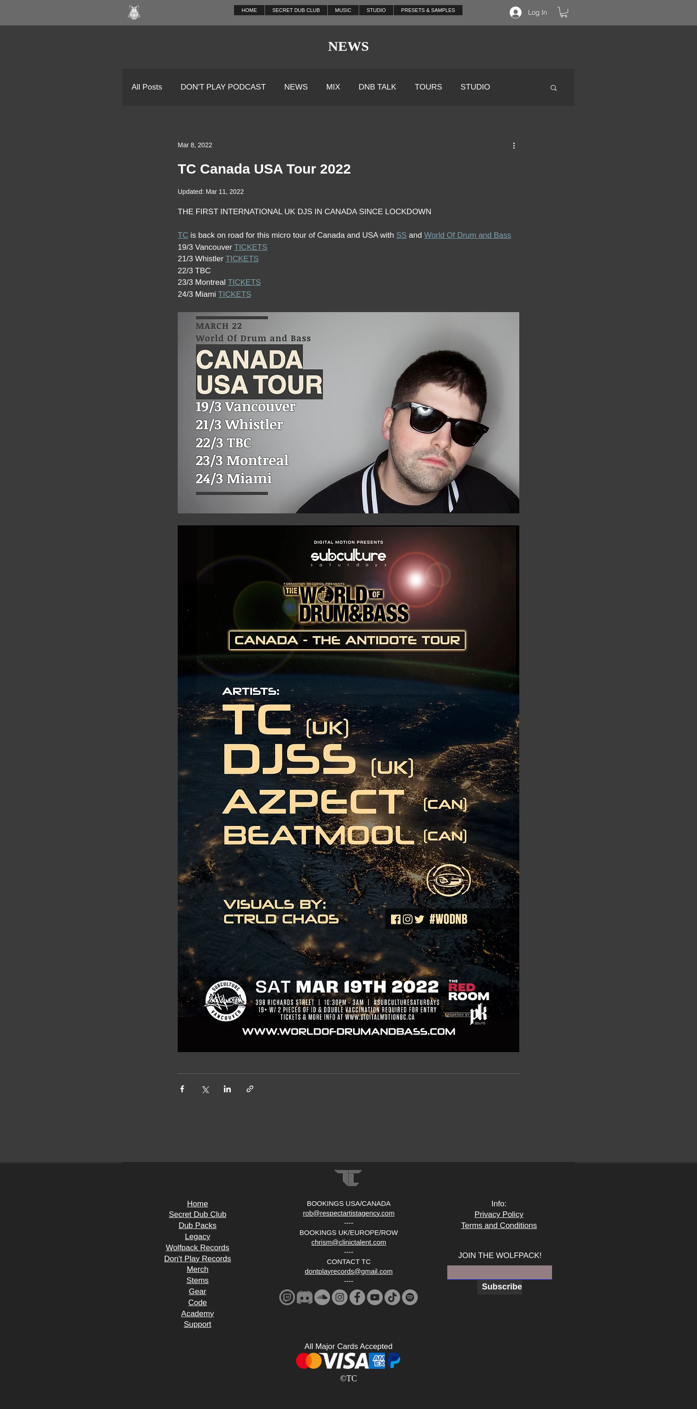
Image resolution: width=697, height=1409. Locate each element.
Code (197, 1302)
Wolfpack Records (197, 1247)
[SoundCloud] (322, 1297)
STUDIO (475, 87)
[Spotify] (410, 1297)
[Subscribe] (499, 1287)
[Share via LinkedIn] (227, 1088)
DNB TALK (378, 87)
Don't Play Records (197, 1258)
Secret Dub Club (198, 1214)
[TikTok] (392, 1297)
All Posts (147, 87)
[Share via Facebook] (182, 1088)
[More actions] (513, 145)
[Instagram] (340, 1297)
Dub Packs (197, 1225)
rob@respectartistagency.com (348, 1213)
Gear (197, 1291)
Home (197, 1203)
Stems (197, 1280)
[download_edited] (287, 1297)
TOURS (428, 87)
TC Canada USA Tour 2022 (264, 168)
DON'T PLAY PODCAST (223, 87)
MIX (333, 87)
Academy (197, 1313)
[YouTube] (375, 1297)
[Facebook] (357, 1297)
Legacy (197, 1236)
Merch (197, 1269)
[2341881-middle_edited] (304, 1297)
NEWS (296, 87)
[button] (343, 10)
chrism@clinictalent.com (349, 1242)
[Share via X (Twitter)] (204, 1088)
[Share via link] (250, 1088)
